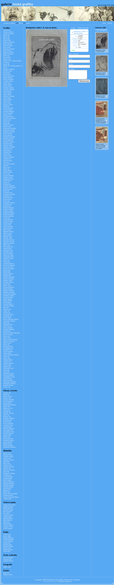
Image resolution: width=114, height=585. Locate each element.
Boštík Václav (7, 396)
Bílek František (8, 45)
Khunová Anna (8, 177)
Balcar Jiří (6, 35)
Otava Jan (6, 260)
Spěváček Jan (7, 443)
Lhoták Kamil (7, 223)
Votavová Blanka (8, 375)
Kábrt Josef (6, 167)
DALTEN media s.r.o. (65, 581)
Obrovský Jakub (8, 255)
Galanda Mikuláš (8, 111)
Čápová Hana (7, 86)
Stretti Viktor (7, 317)
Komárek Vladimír (9, 194)
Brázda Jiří (6, 72)
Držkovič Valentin (9, 96)
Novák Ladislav (8, 253)
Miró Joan (6, 521)
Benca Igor (6, 39)
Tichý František (8, 351)
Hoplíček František (9, 137)
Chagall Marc (7, 152)
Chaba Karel (7, 150)
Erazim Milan (7, 99)
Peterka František (8, 268)
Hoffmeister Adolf (9, 130)
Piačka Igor (6, 270)
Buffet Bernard (8, 508)
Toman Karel (7, 353)
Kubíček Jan (7, 206)
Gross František (8, 113)
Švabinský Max (8, 346)
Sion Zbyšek (7, 302)
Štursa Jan (6, 344)
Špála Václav (7, 343)
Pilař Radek (7, 272)
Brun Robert (7, 74)
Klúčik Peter (7, 181)
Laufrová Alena (8, 221)
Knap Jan (6, 182)
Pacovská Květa (8, 267)
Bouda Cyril (7, 59)
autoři (104, 23)
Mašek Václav (7, 233)
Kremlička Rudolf (9, 202)
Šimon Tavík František (10, 339)
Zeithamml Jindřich (9, 383)
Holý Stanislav (7, 135)
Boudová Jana (7, 71)
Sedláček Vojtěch (8, 295)
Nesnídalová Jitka (8, 432)
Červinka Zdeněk (8, 89)
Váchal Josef (7, 361)
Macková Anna (8, 228)
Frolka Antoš (7, 403)
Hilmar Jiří (6, 406)
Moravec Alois (7, 238)
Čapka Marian (7, 84)
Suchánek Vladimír (9, 321)
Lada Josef (6, 218)
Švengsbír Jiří (7, 350)
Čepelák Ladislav (8, 88)
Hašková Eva (7, 115)
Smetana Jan (7, 309)
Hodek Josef (7, 126)
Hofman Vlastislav (9, 132)
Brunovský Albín (8, 76)
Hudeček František (9, 147)
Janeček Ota (7, 159)
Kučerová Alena (8, 209)
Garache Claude (8, 515)
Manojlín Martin (8, 231)
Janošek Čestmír (8, 413)
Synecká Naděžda (8, 329)
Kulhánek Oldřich (8, 213)
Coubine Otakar (8, 81)
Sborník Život (7, 544)
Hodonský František (9, 128)
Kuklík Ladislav (8, 211)
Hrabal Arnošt (7, 143)
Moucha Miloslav (8, 428)
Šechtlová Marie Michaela (11, 333)
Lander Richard (8, 219)
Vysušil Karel (7, 378)
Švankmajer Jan (8, 348)
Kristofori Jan (7, 204)
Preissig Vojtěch (8, 282)
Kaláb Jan (6, 169)
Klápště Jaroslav (8, 179)
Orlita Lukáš (7, 435)
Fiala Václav (7, 103)
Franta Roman (7, 110)
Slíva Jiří (6, 307)
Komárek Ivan (7, 192)
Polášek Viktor (7, 280)
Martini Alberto (8, 518)
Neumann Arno (8, 250)
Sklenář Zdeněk (8, 304)
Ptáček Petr (6, 284)
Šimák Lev (6, 490)
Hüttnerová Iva (8, 148)
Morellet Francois (8, 240)
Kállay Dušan (7, 170)
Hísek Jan (6, 121)
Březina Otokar (8, 455)
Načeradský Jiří (8, 246)
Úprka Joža (6, 358)
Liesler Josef (7, 224)
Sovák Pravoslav (8, 314)
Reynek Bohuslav (8, 287)
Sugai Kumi (7, 523)
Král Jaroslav (7, 199)
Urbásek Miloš (7, 360)
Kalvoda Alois (7, 172)
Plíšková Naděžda (8, 277)
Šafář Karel (6, 331)
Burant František (8, 79)
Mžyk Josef (6, 245)
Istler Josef (6, 153)
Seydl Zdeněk (7, 299)
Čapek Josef (7, 83)
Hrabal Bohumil (8, 538)
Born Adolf (6, 57)
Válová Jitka (7, 365)
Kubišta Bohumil (8, 208)
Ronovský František (9, 294)
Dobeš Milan (7, 94)
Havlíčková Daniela (9, 118)
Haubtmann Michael (9, 405)
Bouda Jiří (6, 64)
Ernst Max (6, 513)
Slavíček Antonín (8, 306)
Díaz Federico (7, 93)
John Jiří (6, 165)
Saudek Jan (6, 543)
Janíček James (7, 160)
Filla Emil (6, 106)
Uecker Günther (8, 525)
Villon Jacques (7, 528)
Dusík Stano (7, 98)
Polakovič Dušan (8, 279)
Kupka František (8, 214)
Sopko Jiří (6, 311)
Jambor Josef (7, 155)
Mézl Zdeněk (7, 235)
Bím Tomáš (6, 47)
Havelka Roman (8, 116)
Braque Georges (8, 506)
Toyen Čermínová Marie (10, 355)
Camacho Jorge (8, 510)
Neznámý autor (8, 252)
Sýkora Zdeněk (8, 328)
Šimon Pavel (7, 338)
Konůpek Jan (7, 196)
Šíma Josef (6, 336)
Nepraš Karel (7, 248)
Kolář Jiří (6, 191)
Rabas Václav (7, 285)
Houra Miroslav (8, 140)
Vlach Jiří (6, 371)
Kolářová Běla (7, 574)
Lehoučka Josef (8, 425)
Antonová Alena (8, 32)
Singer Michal (7, 301)
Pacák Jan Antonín (9, 265)
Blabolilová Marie (9, 49)
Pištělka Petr (7, 275)
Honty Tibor (7, 536)
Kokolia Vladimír (8, 418)
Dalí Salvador (7, 511)
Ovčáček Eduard (8, 263)
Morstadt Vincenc (8, 241)
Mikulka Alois (7, 236)
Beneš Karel (7, 40)
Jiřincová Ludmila (9, 164)
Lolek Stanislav (8, 226)
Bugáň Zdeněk (7, 77)
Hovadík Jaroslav (8, 142)
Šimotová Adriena (9, 341)
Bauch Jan (6, 37)
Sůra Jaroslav (7, 326)
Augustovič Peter (8, 34)
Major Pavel (7, 230)
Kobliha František (8, 186)
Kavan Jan (6, 174)
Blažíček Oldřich (8, 52)
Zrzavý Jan (6, 387)
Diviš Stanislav (8, 401)
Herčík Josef (7, 120)
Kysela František (8, 216)
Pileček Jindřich (8, 273)
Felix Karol (6, 101)
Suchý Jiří (6, 322)
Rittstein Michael (8, 290)
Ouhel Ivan (6, 262)
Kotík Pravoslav (8, 197)
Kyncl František (8, 423)
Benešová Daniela (9, 42)
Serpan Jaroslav (8, 297)
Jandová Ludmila (8, 157)
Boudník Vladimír (9, 69)
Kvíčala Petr (7, 421)
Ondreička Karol (8, 257)
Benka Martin (7, 44)
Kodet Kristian (7, 189)
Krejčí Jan (6, 201)
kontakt (109, 23)
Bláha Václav (7, 50)
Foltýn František (8, 108)
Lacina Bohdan (8, 477)
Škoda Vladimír (8, 445)
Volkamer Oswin (8, 373)
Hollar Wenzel (7, 133)
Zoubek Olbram (8, 385)
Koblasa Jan (7, 184)
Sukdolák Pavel (8, 324)
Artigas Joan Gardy (9, 505)
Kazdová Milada (8, 175)
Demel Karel (7, 91)
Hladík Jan (6, 123)
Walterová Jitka (8, 380)
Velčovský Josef (8, 368)
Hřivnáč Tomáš (8, 145)
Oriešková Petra (8, 258)
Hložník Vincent (8, 125)
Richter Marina (8, 289)
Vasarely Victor (8, 527)
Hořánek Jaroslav (8, 138)
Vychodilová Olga (9, 377)
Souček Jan (6, 312)
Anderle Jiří (7, 30)
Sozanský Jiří (7, 316)
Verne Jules (6, 551)
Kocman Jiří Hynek (9, 187)
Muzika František (8, 243)
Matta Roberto (7, 520)
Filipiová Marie (8, 104)
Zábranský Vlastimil (9, 382)
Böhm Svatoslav (8, 54)
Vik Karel (6, 370)
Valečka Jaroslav (8, 363)
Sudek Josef (7, 548)
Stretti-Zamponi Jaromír (10, 319)
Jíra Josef (6, 162)
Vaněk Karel (7, 366)
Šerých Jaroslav (8, 334)
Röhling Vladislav (9, 292)
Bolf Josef (6, 55)
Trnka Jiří (6, 356)
